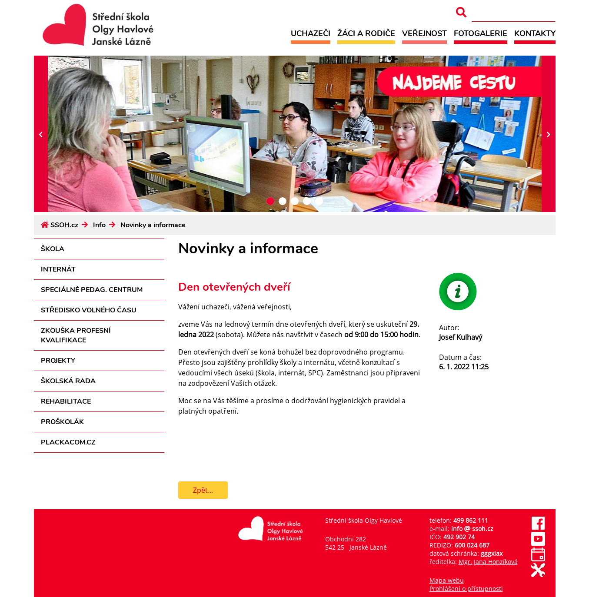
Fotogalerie (480, 33)
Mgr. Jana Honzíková (488, 561)
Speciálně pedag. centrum (92, 290)
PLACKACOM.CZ (68, 442)
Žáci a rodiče (366, 33)
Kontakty (535, 33)
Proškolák (62, 422)
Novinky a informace (153, 225)
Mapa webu (446, 580)
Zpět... (203, 490)
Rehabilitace (66, 401)
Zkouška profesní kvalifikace (76, 335)
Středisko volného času (88, 310)
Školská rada (68, 381)
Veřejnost (424, 33)
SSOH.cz (64, 225)
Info (99, 225)
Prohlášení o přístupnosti (466, 588)
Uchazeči (310, 33)
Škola (52, 249)
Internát (58, 269)
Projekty (58, 360)
